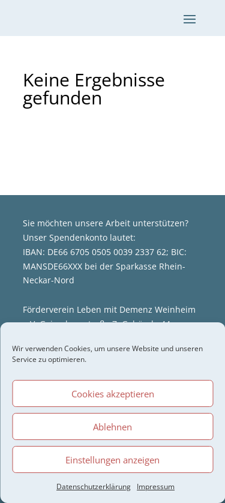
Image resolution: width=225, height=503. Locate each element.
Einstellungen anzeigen (112, 460)
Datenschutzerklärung (93, 486)
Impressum (156, 486)
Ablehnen (112, 427)
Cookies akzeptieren (112, 394)
